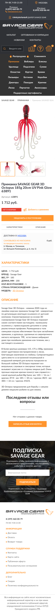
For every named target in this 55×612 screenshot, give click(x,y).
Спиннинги (40, 56)
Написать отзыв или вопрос (27, 424)
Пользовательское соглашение (22, 566)
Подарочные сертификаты (27, 93)
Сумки (43, 67)
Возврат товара (15, 542)
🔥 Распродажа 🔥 (19, 56)
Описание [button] (40, 227)
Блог (10, 577)
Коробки (42, 77)
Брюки (41, 72)
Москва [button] (21, 236)
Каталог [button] (11, 35)
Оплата (11, 537)
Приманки (13, 62)
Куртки (29, 72)
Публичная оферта (16, 562)
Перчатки (25, 88)
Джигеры (14, 83)
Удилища (13, 67)
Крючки (42, 83)
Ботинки (28, 77)
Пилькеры (13, 77)
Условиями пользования (34, 491)
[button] (13, 11)
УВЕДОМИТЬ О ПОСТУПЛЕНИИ (27, 218)
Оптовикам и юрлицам (35, 35)
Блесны (43, 62)
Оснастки (15, 72)
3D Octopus (18, 291)
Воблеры (29, 62)
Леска (11, 88)
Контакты (35, 40)
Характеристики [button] (14, 227)
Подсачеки (29, 67)
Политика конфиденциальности (23, 586)
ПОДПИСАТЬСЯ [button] (27, 482)
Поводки (28, 83)
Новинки (19, 40)
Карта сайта (13, 557)
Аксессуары (41, 88)
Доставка (12, 533)
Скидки (11, 581)
